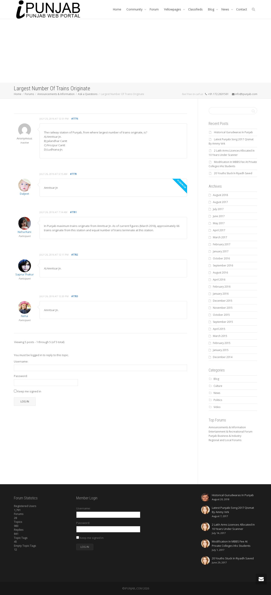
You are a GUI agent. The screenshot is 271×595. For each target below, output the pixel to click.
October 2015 (221, 315)
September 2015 (223, 322)
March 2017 (220, 237)
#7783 (74, 296)
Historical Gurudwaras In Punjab (233, 132)
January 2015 (221, 350)
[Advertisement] (135, 51)
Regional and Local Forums (225, 440)
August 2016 (220, 272)
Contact (241, 9)
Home (117, 9)
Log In (25, 401)
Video (217, 407)
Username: (21, 361)
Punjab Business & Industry (225, 436)
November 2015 (223, 308)
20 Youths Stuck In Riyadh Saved (233, 173)
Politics (218, 400)
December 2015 (222, 301)
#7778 (73, 173)
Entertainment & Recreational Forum (230, 431)
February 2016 (221, 286)
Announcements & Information (227, 427)
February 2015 (221, 343)
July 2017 (218, 209)
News (225, 9)
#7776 (74, 118)
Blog (211, 9)
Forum (154, 9)
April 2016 (219, 279)
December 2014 (222, 357)
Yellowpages (173, 9)
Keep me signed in (29, 391)
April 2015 (219, 329)
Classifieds (195, 9)
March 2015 (220, 336)
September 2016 (223, 265)
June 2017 (219, 216)
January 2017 (221, 251)
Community (134, 9)
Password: (21, 376)
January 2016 (221, 293)
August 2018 (220, 195)
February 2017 (221, 244)
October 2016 (221, 258)
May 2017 (219, 223)
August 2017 (220, 202)
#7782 (74, 254)
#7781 (73, 212)
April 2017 (219, 230)
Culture (218, 386)
